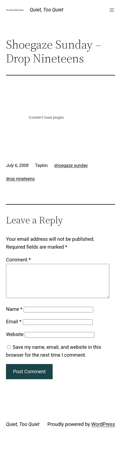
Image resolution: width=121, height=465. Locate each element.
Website (14, 341)
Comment (18, 259)
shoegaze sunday (71, 165)
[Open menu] (112, 10)
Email (13, 328)
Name (14, 315)
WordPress (103, 431)
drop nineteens (20, 178)
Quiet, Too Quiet (46, 9)
